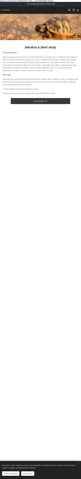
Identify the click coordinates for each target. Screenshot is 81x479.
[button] (69, 9)
